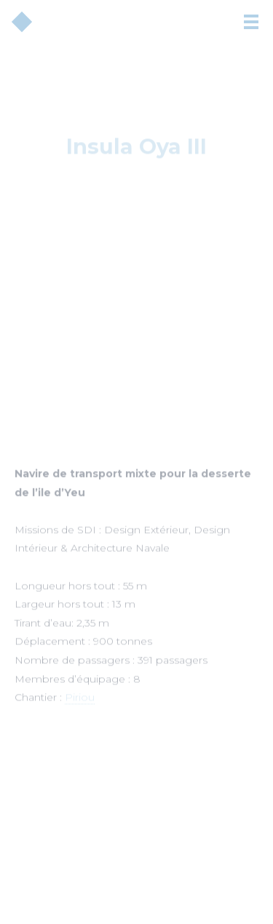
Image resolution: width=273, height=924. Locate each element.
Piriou (80, 699)
